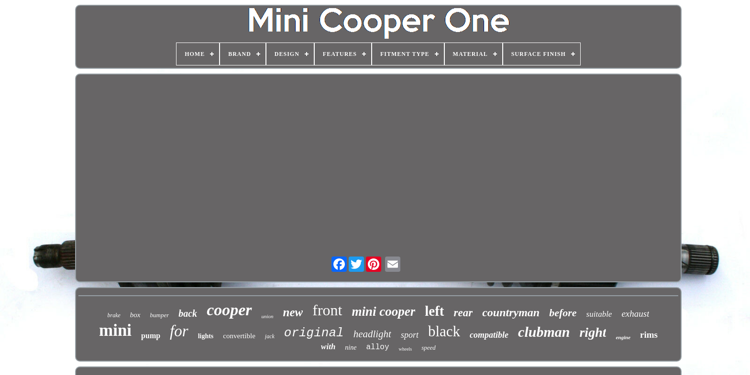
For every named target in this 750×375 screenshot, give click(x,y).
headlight (372, 334)
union (268, 316)
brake (114, 315)
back (187, 313)
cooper (229, 310)
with (328, 346)
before (562, 313)
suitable (599, 314)
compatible (489, 335)
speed (428, 347)
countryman (511, 312)
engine (623, 337)
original (314, 333)
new (293, 312)
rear (463, 313)
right (592, 332)
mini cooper (384, 311)
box (135, 315)
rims (649, 335)
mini (115, 330)
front (327, 310)
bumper (159, 315)
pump (150, 336)
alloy (377, 347)
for (179, 331)
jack (270, 336)
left (434, 311)
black (444, 331)
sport (410, 335)
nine (350, 347)
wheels (405, 349)
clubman (544, 332)
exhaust (635, 314)
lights (206, 336)
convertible (239, 336)
